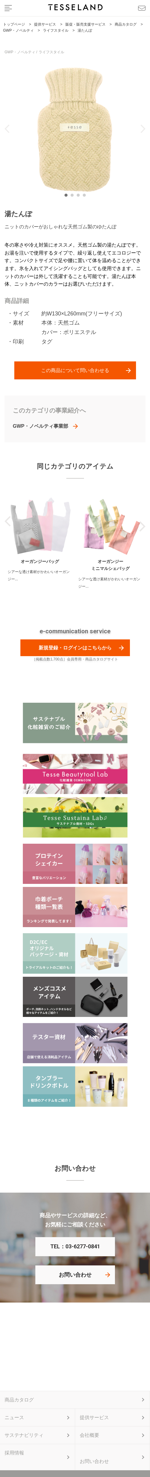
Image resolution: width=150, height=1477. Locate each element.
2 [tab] (74, 197)
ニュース (14, 1417)
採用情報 (14, 1452)
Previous (7, 129)
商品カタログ (19, 1399)
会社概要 (89, 1435)
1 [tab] (68, 197)
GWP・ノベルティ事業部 (40, 426)
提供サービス (94, 1417)
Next (142, 129)
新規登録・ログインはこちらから (75, 647)
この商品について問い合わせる (75, 370)
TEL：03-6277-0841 (75, 1246)
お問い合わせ (75, 1275)
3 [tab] (80, 197)
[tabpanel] (75, 128)
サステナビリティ (24, 1435)
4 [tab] (86, 197)
